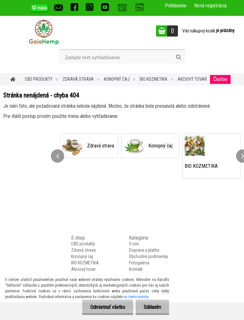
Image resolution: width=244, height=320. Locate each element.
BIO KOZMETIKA (153, 79)
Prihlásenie (175, 6)
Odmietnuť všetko (107, 307)
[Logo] (43, 32)
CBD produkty (38, 79)
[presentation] (57, 156)
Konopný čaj (117, 79)
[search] (178, 57)
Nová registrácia (210, 6)
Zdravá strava (78, 79)
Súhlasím (152, 307)
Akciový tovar (192, 79)
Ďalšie (220, 79)
